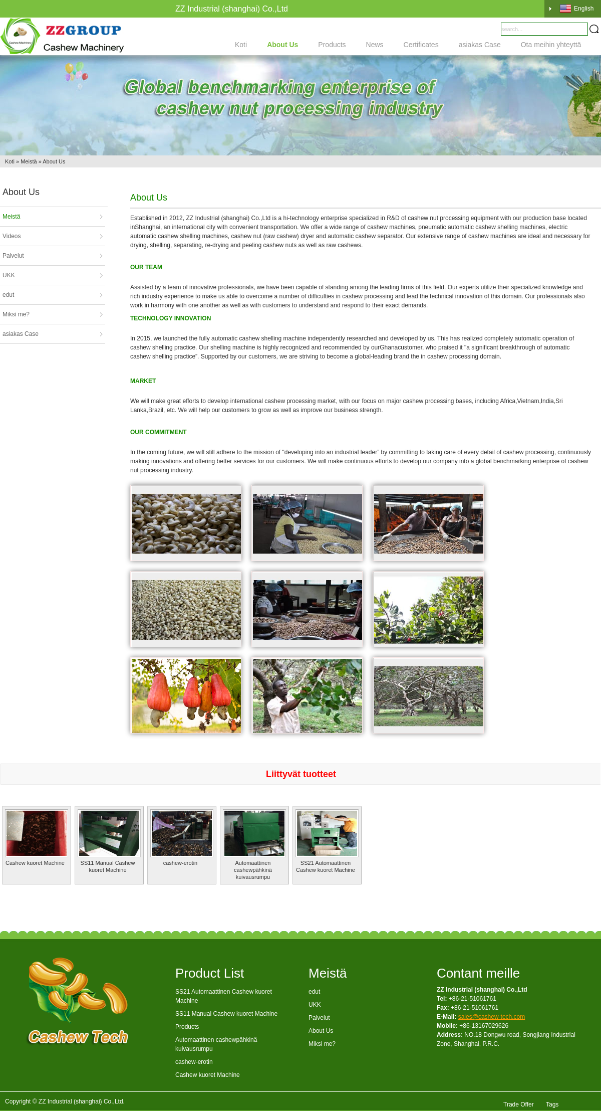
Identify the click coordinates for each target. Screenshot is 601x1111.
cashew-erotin (180, 863)
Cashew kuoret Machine (35, 863)
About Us (282, 45)
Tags (552, 1101)
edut (8, 294)
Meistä (29, 161)
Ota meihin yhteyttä (551, 45)
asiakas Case (480, 45)
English (576, 9)
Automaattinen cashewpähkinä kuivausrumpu (253, 870)
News (375, 45)
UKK (9, 275)
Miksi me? (16, 314)
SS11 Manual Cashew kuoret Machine (226, 1013)
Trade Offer (518, 1101)
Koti (241, 45)
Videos (12, 236)
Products (332, 45)
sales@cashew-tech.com (491, 1016)
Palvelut (13, 255)
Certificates (421, 45)
